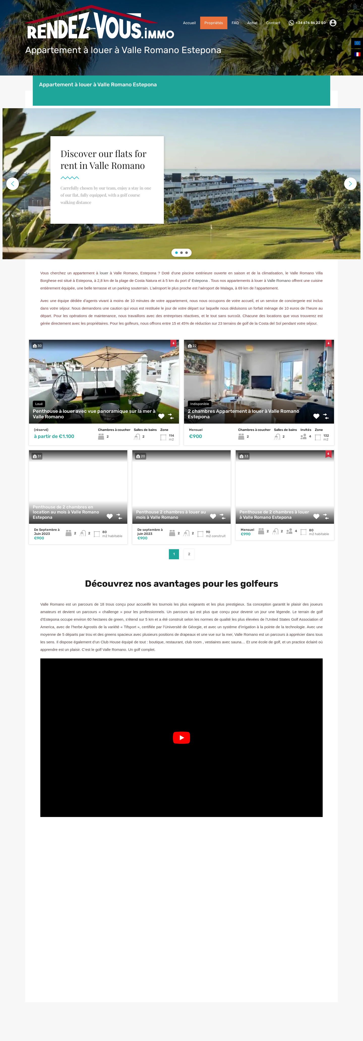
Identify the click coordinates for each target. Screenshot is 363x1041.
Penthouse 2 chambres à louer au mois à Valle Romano (171, 514)
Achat (252, 23)
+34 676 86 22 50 (311, 23)
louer (104, 273)
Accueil (189, 23)
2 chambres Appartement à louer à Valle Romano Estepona (243, 414)
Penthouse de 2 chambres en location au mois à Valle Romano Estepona (66, 512)
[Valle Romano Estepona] (181, 918)
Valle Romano (279, 280)
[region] (181, 183)
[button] (12, 183)
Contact (273, 23)
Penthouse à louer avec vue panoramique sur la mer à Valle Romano (94, 414)
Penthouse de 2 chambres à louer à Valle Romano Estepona (274, 514)
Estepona (199, 280)
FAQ (235, 23)
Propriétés (213, 23)
